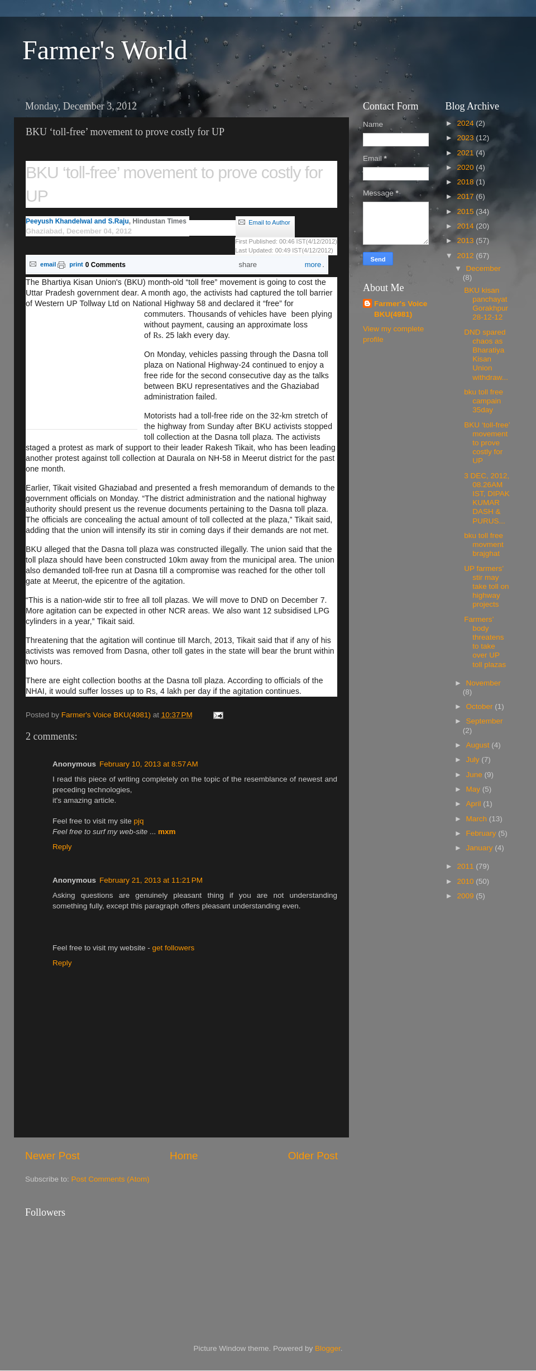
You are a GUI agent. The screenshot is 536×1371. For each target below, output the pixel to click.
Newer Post (52, 1155)
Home (184, 1155)
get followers (173, 948)
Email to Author (269, 222)
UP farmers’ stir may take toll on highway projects (486, 586)
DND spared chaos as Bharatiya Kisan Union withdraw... (486, 355)
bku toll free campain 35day (483, 401)
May (474, 789)
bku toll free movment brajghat (484, 544)
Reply (62, 846)
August (479, 745)
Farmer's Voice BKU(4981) (400, 308)
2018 (466, 182)
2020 (466, 167)
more (307, 264)
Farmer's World (105, 50)
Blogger (328, 1348)
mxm (167, 831)
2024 (466, 123)
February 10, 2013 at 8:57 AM (148, 764)
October (480, 706)
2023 (466, 138)
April (475, 803)
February (482, 833)
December (483, 268)
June (475, 774)
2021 (466, 153)
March (477, 819)
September (484, 721)
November (483, 683)
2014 (466, 226)
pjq (139, 821)
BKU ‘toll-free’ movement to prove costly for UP (487, 443)
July (474, 759)
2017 (466, 196)
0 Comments (105, 265)
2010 (466, 881)
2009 (466, 896)
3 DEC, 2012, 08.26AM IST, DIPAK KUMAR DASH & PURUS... (487, 498)
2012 (466, 255)
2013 (466, 240)
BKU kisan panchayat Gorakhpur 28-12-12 (486, 304)
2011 (466, 866)
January (480, 848)
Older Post (313, 1155)
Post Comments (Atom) (110, 1179)
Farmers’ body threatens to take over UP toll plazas (485, 642)
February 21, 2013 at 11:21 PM (151, 880)
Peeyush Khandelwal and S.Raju (77, 221)
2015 (466, 211)
